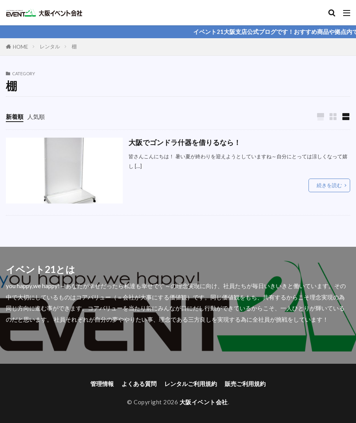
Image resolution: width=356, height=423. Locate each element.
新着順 (14, 116)
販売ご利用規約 (245, 383)
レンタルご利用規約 (190, 383)
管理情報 (102, 383)
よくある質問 (139, 383)
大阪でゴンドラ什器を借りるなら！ (185, 142)
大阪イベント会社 (204, 401)
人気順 (36, 116)
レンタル (50, 46)
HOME (20, 47)
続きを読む (329, 185)
